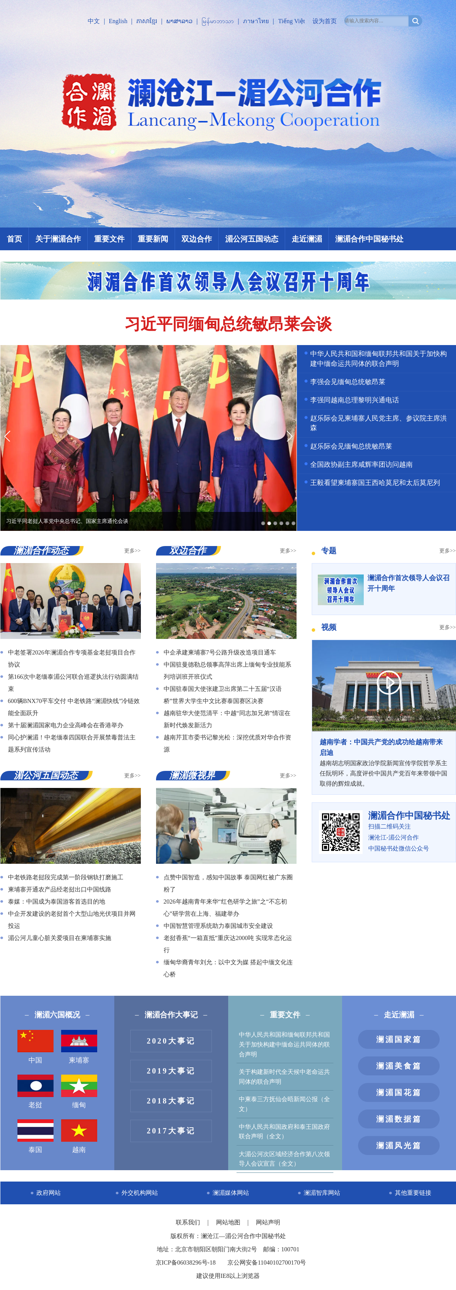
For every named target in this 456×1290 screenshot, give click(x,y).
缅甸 (79, 1092)
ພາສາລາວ (179, 21)
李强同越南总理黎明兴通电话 (354, 400)
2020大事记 (171, 1041)
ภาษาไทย (256, 21)
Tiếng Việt (291, 21)
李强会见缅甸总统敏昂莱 (347, 382)
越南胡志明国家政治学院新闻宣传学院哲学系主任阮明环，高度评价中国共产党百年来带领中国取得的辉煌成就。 (384, 762)
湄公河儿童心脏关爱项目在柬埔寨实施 (59, 938)
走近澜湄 (307, 239)
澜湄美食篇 (399, 1066)
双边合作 (196, 239)
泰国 (35, 1136)
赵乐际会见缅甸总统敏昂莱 (351, 446)
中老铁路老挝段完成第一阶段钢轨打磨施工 (65, 877)
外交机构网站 (139, 1193)
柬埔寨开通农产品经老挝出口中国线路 (59, 889)
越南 (79, 1136)
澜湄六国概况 (57, 1015)
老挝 (35, 1092)
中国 (35, 1047)
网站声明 (268, 1222)
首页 (14, 239)
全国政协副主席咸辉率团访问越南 (361, 464)
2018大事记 (171, 1101)
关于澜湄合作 (58, 239)
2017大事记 (171, 1131)
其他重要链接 (413, 1193)
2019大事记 (171, 1071)
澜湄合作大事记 (171, 1015)
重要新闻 (153, 239)
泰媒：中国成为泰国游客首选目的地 (56, 901)
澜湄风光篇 (399, 1145)
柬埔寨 (79, 1047)
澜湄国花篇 (399, 1092)
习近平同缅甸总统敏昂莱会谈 (228, 324)
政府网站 (48, 1193)
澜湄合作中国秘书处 (369, 239)
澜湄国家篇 (399, 1039)
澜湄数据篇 (399, 1119)
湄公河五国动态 (251, 239)
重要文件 (109, 239)
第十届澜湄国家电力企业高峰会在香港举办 (65, 725)
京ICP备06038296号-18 (186, 1262)
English (118, 21)
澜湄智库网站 (322, 1193)
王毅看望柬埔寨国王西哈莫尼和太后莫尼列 (375, 482)
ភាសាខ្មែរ (146, 21)
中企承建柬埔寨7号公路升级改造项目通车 (220, 652)
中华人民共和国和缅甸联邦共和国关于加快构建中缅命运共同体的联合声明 (284, 1044)
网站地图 (229, 1222)
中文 (94, 21)
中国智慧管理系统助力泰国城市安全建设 (218, 926)
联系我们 (189, 1222)
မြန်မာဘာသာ (218, 21)
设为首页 (324, 21)
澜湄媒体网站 (231, 1193)
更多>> (132, 551)
